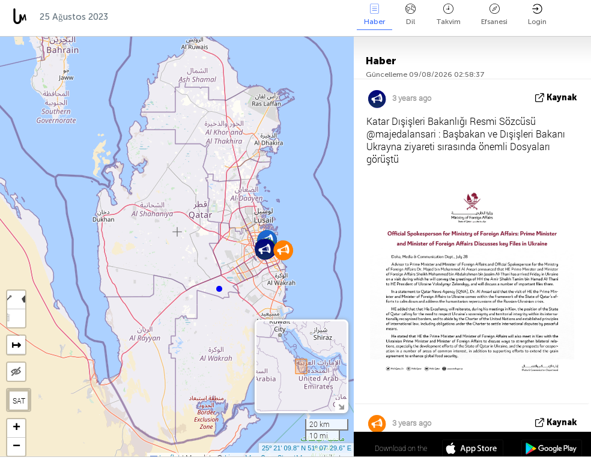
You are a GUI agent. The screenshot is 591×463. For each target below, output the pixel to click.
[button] (219, 289)
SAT (19, 400)
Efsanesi (494, 15)
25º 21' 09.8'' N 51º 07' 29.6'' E (306, 448)
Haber (374, 15)
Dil (410, 15)
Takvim (448, 15)
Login (537, 15)
